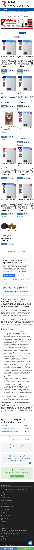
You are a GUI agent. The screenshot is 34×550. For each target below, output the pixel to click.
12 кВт (11, 289)
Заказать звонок (8, 548)
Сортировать (13, 33)
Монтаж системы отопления (7, 491)
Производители (4, 518)
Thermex (14, 279)
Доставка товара (5, 497)
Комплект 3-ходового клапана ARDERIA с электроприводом (6, 237)
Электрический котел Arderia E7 (10, 431)
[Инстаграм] (3, 545)
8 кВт (4, 289)
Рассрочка (3, 499)
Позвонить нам (25, 548)
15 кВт (18, 289)
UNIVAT (22, 279)
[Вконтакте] (11, 545)
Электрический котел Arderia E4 (10, 428)
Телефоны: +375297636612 (7, 528)
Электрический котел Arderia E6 (10, 437)
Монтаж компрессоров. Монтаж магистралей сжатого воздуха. (15, 489)
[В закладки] (10, 70)
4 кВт (26, 287)
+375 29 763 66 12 (9, 5)
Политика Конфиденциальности (8, 502)
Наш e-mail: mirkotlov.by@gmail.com (9, 531)
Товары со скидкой (5, 523)
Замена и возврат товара (6, 500)
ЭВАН (18, 275)
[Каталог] (31, 9)
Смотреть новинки (17, 476)
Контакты (3, 494)
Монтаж (3, 488)
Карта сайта (3, 512)
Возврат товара (4, 511)
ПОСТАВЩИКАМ (4, 503)
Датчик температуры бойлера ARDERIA (6, 128)
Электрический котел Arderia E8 (10, 434)
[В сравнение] (13, 70)
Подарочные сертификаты (7, 519)
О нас (2, 492)
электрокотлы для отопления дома (12, 292)
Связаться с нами (5, 509)
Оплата (2, 495)
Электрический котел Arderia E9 (10, 439)
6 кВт (29, 287)
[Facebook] (7, 545)
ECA (28, 279)
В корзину (4, 70)
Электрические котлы (14, 313)
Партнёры (3, 521)
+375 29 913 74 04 (26, 5)
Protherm (6, 279)
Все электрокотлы (9, 275)
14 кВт (15, 289)
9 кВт (7, 289)
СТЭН (24, 275)
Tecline (6, 283)
